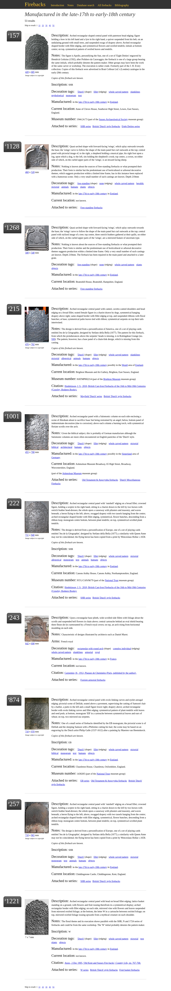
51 (53, 25)
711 (27, 535)
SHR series (85, 126)
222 (14, 503)
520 (33, 172)
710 (27, 731)
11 (39, 25)
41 (50, 25)
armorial (89, 652)
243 (14, 617)
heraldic (140, 183)
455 (27, 452)
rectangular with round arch (90, 648)
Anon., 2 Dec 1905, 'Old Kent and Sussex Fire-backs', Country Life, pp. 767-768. (103, 963)
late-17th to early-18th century (92, 102)
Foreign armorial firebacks (92, 680)
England (114, 102)
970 (33, 731)
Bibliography (122, 5)
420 (27, 72)
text (80, 95)
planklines (135, 92)
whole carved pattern (118, 92)
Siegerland (127, 454)
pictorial (55, 187)
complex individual (122, 648)
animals (65, 187)
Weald (125, 365)
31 (46, 25)
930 (53, 339)
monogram (71, 95)
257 (14, 804)
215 (14, 308)
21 (43, 25)
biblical (54, 447)
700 (33, 452)
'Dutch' (80, 92)
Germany (55, 457)
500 (27, 253)
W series (84, 970)
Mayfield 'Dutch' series (91, 396)
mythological (57, 95)
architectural (66, 447)
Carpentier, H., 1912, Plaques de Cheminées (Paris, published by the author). (100, 673)
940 (32, 535)
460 (27, 172)
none (101, 183)
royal (97, 652)
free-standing (83, 183)
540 (33, 253)
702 (33, 344)
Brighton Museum (111, 379)
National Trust (111, 580)
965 (33, 835)
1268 (12, 227)
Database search (85, 5)
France (113, 659)
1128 (12, 146)
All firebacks (104, 5)
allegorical (66, 358)
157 (14, 35)
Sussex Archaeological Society (113, 119)
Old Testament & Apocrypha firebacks (100, 480)
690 (33, 643)
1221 (12, 901)
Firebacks (35, 4)
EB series (84, 781)
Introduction (57, 5)
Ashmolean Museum (72, 473)
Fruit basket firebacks (129, 970)
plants (83, 187)
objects (91, 187)
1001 (12, 416)
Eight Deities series (131, 126)
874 (14, 700)
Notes (70, 5)
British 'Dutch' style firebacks (106, 126)
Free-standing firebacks (91, 207)
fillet (96, 92)
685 (33, 72)
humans (74, 187)
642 (27, 643)
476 (27, 344)
